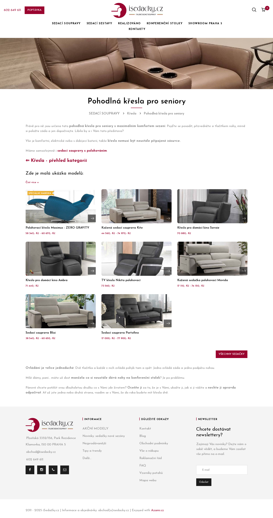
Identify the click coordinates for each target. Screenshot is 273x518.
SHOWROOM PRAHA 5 (205, 23)
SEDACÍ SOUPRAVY (66, 23)
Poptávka (34, 10)
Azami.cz (157, 510)
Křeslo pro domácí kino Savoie (198, 227)
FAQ (142, 465)
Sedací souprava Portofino (120, 332)
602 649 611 (12, 10)
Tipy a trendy (92, 450)
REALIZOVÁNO (129, 23)
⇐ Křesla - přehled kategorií (56, 160)
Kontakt (145, 428)
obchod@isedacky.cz (41, 452)
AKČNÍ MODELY (95, 428)
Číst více (31, 182)
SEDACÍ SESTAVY (99, 23)
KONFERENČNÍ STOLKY (165, 23)
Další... (86, 458)
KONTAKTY (137, 29)
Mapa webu (147, 480)
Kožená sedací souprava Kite (122, 227)
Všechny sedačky (232, 354)
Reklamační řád (150, 458)
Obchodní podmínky (153, 443)
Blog (142, 436)
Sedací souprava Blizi (41, 332)
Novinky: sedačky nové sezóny (103, 436)
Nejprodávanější (94, 443)
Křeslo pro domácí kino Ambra (46, 280)
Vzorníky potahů (151, 473)
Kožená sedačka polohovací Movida (202, 280)
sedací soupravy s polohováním (82, 150)
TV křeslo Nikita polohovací (120, 280)
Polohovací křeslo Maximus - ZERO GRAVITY (57, 227)
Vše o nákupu (149, 450)
